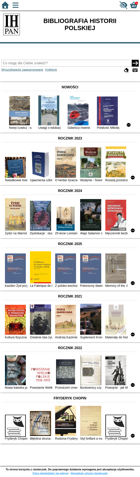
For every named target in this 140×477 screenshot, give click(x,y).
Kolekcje (51, 69)
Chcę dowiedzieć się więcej (50, 473)
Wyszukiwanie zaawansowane (22, 69)
